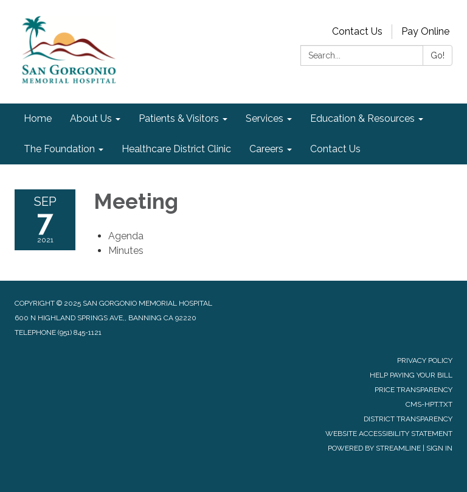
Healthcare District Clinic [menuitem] (176, 149)
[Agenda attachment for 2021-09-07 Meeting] (126, 236)
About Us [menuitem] (91, 118)
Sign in (439, 448)
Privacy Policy (424, 360)
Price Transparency (413, 389)
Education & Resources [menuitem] (362, 118)
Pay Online (425, 31)
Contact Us (357, 31)
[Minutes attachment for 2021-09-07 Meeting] (126, 250)
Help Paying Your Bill (411, 375)
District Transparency (408, 419)
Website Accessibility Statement (388, 433)
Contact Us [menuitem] (335, 149)
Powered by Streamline (374, 448)
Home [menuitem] (38, 118)
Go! (438, 55)
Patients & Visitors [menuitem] (179, 118)
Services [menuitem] (264, 118)
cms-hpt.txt (429, 404)
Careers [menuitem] (266, 149)
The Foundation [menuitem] (59, 149)
